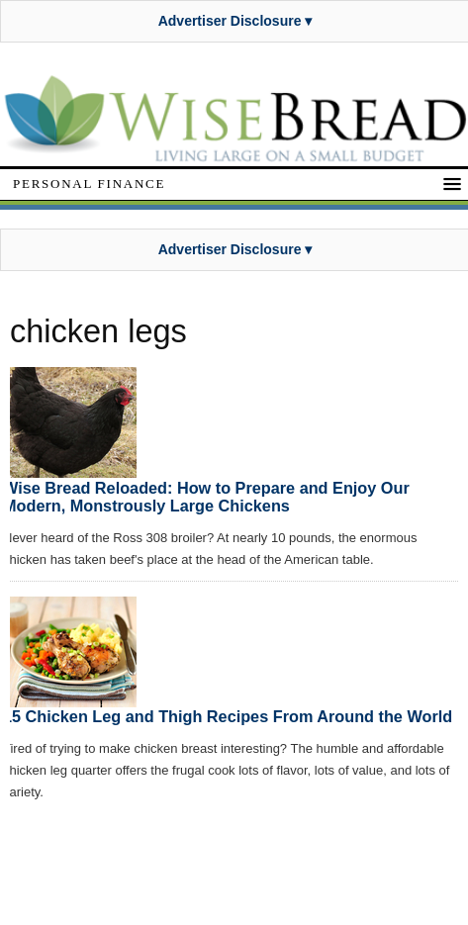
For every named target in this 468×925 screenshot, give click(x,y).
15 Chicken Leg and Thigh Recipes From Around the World (227, 716)
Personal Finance (89, 183)
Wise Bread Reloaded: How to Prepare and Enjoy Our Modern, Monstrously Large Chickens (206, 496)
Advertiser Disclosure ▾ (235, 21)
